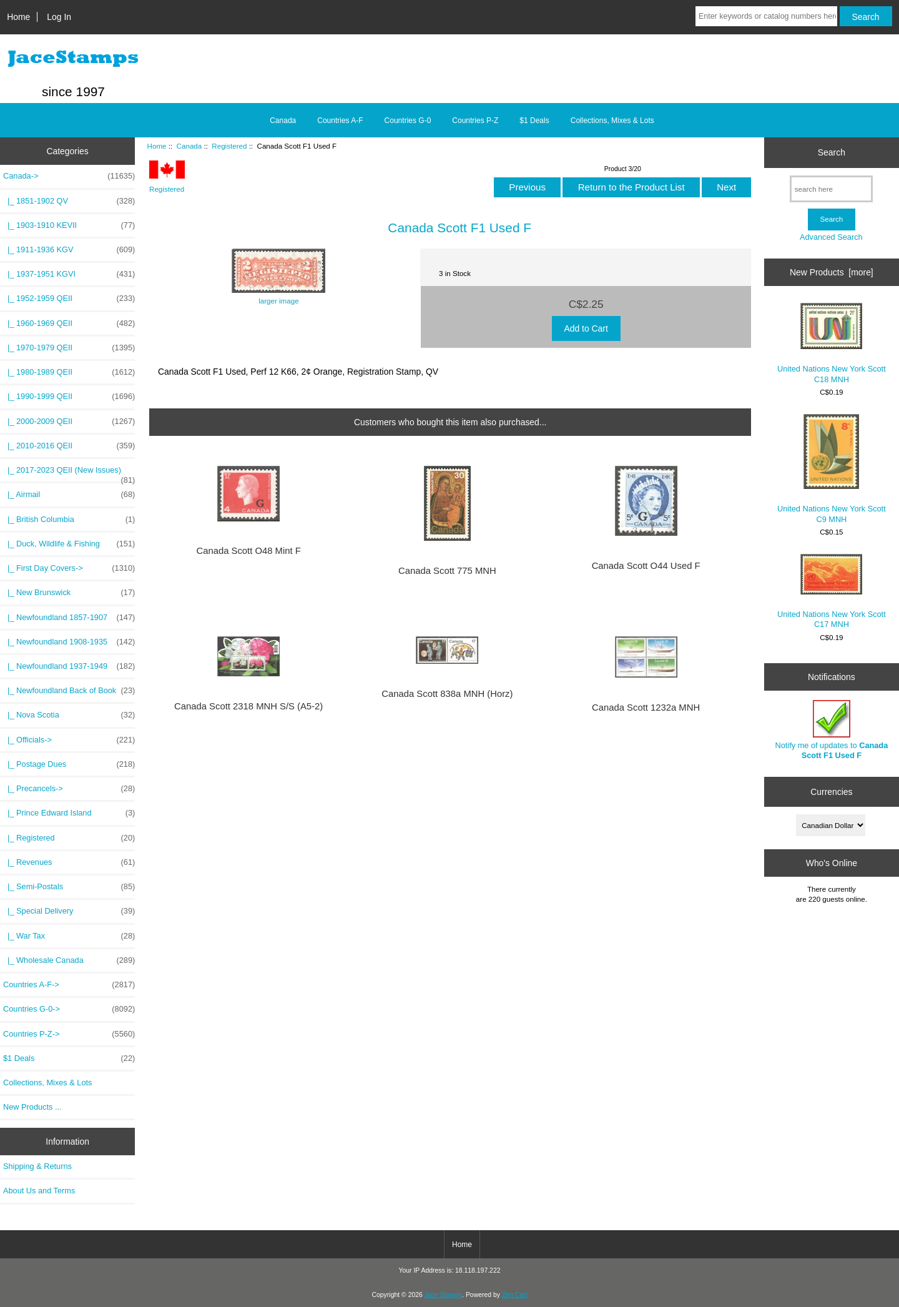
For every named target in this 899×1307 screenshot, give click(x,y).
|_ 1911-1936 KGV (69, 250)
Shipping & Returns (37, 1166)
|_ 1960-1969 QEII (69, 323)
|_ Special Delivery (69, 911)
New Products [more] (831, 272)
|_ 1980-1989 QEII (69, 372)
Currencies (831, 791)
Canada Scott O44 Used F (646, 566)
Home (18, 17)
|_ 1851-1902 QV (69, 201)
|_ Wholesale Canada (69, 960)
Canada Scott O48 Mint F (248, 551)
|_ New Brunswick (69, 593)
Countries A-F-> (69, 985)
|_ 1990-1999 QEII (69, 397)
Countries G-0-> (69, 1009)
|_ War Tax (69, 936)
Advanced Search (831, 237)
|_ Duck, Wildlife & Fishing (69, 544)
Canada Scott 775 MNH (447, 571)
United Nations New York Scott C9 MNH (831, 469)
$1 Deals (534, 120)
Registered (229, 146)
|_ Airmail (69, 495)
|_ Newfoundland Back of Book (69, 691)
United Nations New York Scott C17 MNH (831, 591)
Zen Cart (515, 1294)
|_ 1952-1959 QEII (69, 298)
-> (69, 176)
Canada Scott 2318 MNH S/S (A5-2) (248, 706)
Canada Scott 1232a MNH (646, 708)
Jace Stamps (443, 1294)
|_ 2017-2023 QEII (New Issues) (69, 473)
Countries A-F (340, 120)
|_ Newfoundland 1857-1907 (69, 618)
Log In (59, 17)
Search (831, 152)
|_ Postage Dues (69, 764)
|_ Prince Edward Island (69, 813)
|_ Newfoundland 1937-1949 (69, 666)
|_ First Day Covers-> (69, 568)
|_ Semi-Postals (69, 887)
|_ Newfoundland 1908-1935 (69, 642)
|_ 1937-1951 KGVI (69, 274)
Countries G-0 (408, 120)
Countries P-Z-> (69, 1034)
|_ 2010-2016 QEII (69, 446)
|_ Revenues (69, 862)
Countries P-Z (475, 120)
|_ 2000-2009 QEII (69, 422)
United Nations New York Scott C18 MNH (831, 343)
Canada (189, 146)
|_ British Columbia (69, 520)
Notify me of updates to (831, 729)
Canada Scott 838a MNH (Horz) (447, 694)
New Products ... (32, 1107)
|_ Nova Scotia (69, 715)
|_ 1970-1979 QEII (69, 348)
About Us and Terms (39, 1190)
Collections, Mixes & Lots (612, 120)
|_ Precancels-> (69, 789)
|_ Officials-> (69, 740)
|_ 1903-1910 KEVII (69, 225)
